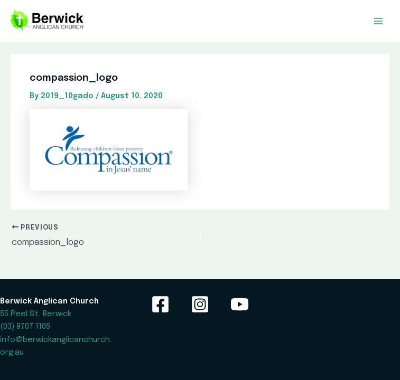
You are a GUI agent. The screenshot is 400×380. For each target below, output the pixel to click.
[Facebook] (160, 304)
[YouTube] (239, 304)
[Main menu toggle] (378, 21)
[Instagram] (200, 304)
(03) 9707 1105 (25, 326)
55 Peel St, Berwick (35, 314)
